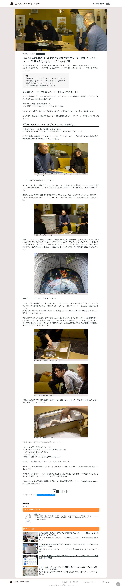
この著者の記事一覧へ (40, 519)
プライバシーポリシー (90, 582)
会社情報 (65, 582)
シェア (25, 506)
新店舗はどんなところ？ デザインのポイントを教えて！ (45, 81)
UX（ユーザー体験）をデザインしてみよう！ (41, 86)
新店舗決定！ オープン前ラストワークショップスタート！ (46, 78)
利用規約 (75, 582)
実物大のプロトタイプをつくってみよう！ (40, 83)
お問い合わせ (105, 582)
